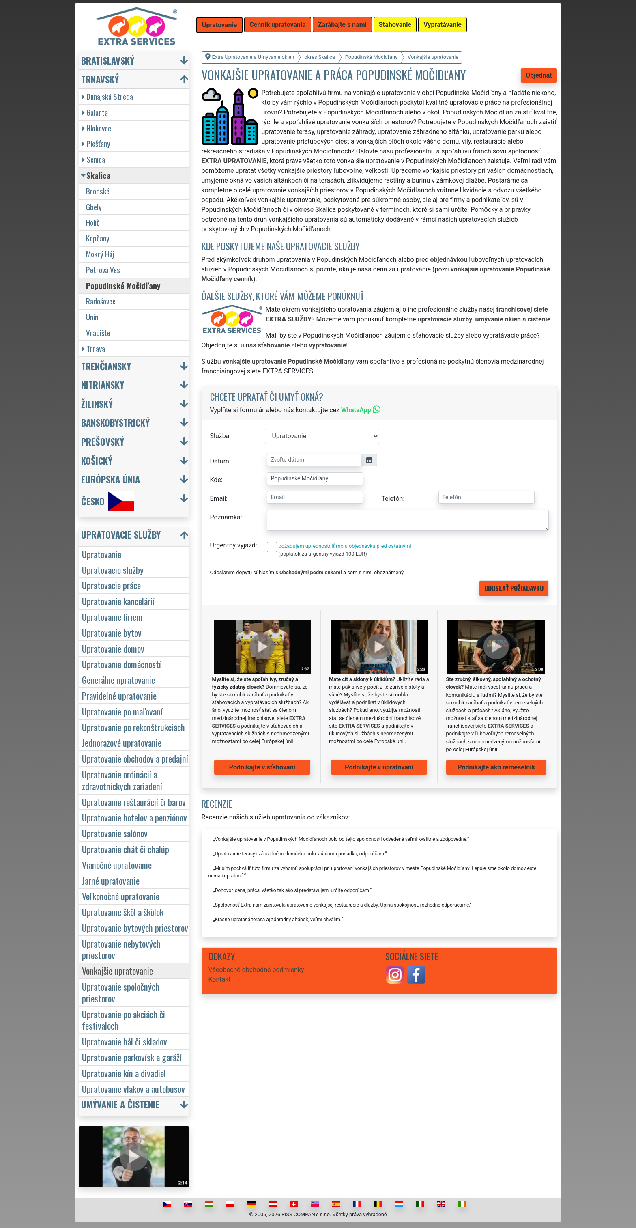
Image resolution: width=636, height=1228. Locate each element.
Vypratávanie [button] (442, 24)
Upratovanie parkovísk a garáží (132, 1057)
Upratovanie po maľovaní (122, 711)
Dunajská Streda (107, 96)
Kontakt (219, 979)
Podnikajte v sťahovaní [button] (262, 767)
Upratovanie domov (113, 648)
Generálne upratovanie (118, 679)
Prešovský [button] (102, 441)
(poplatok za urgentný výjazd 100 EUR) (323, 554)
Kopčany (98, 238)
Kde (215, 480)
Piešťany (96, 143)
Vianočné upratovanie (117, 864)
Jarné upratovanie (111, 880)
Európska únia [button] (110, 479)
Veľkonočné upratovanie (120, 896)
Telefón (392, 498)
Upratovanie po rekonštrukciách (133, 727)
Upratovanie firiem (112, 616)
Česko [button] (107, 501)
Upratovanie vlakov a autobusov (133, 1088)
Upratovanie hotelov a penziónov (134, 817)
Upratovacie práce (111, 585)
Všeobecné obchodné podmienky (256, 970)
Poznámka (225, 517)
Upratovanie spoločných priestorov (120, 992)
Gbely (94, 207)
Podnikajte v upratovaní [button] (379, 767)
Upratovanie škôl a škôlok (122, 911)
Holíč (93, 222)
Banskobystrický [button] (115, 422)
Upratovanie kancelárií (118, 601)
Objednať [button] (539, 75)
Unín (92, 317)
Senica (93, 159)
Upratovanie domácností (121, 663)
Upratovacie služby (113, 569)
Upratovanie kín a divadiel (124, 1072)
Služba (220, 436)
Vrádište (98, 332)
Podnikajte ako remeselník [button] (496, 767)
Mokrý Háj (100, 254)
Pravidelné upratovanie (119, 695)
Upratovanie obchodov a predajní (135, 758)
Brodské (98, 191)
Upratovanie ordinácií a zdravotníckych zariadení (122, 780)
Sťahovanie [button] (395, 24)
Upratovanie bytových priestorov (135, 927)
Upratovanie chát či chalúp (125, 848)
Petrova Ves (103, 270)
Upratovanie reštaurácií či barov (134, 801)
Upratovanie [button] (219, 25)
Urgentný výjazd (233, 545)
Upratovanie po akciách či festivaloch (123, 1019)
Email (218, 498)
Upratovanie (101, 553)
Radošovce (101, 301)
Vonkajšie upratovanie (117, 970)
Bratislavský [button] (107, 60)
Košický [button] (96, 460)
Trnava (93, 348)
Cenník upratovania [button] (277, 24)
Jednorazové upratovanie (121, 742)
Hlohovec (96, 128)
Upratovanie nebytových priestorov (121, 949)
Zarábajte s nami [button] (342, 24)
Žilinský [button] (97, 403)
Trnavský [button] (100, 79)
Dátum (219, 461)
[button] (135, 536)
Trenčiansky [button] (106, 366)
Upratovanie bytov (112, 632)
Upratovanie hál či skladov (124, 1041)
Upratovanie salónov (115, 833)
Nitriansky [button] (102, 384)
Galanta (95, 112)
